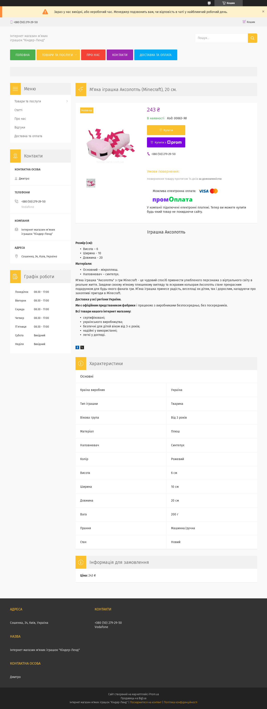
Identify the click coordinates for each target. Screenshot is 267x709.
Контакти (120, 55)
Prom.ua (154, 694)
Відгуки (19, 127)
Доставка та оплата (155, 55)
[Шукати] (252, 38)
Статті (18, 110)
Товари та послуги (57, 55)
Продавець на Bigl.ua (133, 698)
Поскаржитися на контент (145, 702)
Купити (168, 130)
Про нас (93, 55)
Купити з (168, 143)
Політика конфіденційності (180, 702)
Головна (23, 55)
